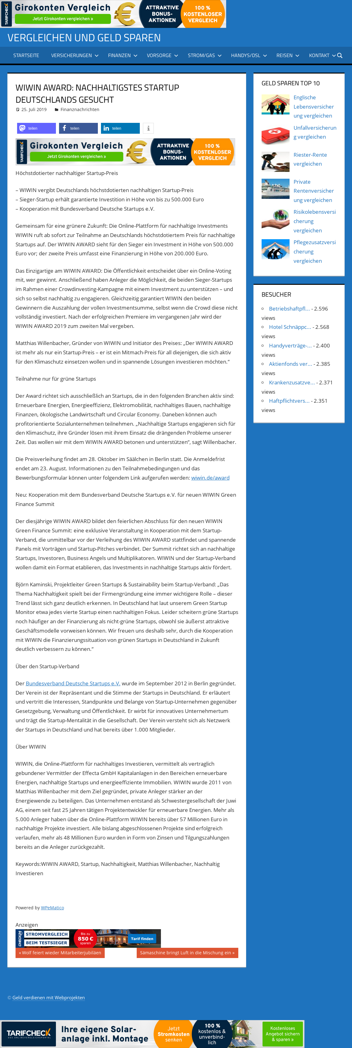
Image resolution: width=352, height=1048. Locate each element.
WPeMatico (52, 908)
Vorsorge (162, 55)
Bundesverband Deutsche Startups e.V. (73, 683)
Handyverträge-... (290, 345)
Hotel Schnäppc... (290, 326)
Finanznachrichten (80, 109)
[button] (36, 128)
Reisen (288, 55)
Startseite (26, 55)
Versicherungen (75, 55)
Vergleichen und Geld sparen (88, 37)
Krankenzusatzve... (292, 382)
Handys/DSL (249, 55)
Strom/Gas (205, 55)
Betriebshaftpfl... (289, 308)
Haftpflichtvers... (289, 400)
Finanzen (123, 55)
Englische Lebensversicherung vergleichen (314, 106)
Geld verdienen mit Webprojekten (48, 997)
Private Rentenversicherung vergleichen (314, 191)
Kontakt (322, 55)
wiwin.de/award (210, 477)
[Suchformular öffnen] (340, 55)
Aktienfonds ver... (290, 363)
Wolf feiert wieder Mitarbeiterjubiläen (61, 953)
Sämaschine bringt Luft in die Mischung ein (185, 953)
